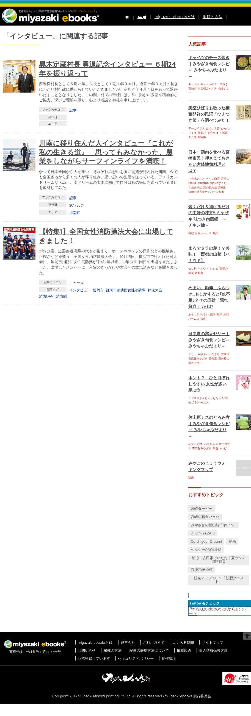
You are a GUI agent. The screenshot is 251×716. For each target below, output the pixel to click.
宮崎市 (192, 88)
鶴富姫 (202, 137)
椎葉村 (202, 133)
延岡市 (98, 290)
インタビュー (80, 290)
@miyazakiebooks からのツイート (219, 611)
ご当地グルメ (196, 178)
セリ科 (192, 268)
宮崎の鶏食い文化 (205, 516)
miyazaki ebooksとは (175, 16)
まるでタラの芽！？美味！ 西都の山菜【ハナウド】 (209, 254)
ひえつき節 (213, 128)
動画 (232, 541)
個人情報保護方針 (213, 650)
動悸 (219, 314)
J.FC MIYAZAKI (203, 533)
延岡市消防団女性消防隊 (125, 290)
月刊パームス (203, 233)
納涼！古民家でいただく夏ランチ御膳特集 (219, 560)
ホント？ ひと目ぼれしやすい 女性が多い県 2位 (209, 384)
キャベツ (193, 84)
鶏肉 (215, 233)
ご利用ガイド (153, 642)
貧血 (203, 319)
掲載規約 (184, 650)
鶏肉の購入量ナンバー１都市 (206, 192)
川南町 (74, 212)
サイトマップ (212, 642)
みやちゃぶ (211, 444)
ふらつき (193, 314)
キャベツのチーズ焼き (214, 84)
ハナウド (203, 268)
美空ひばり (214, 133)
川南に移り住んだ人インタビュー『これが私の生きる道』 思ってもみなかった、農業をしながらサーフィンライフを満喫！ (106, 152)
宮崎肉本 (203, 183)
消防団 (61, 296)
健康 (213, 314)
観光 (191, 477)
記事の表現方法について (149, 650)
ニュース (76, 282)
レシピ (214, 268)
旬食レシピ (220, 448)
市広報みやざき (207, 88)
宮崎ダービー (201, 508)
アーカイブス (196, 128)
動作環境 (169, 658)
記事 (72, 110)
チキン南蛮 (213, 178)
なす (200, 444)
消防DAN (46, 296)
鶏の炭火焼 (210, 187)
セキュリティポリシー (136, 658)
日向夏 (213, 358)
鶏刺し (222, 187)
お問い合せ (87, 650)
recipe (192, 444)
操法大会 (155, 290)
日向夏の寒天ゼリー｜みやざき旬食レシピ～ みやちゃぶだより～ (209, 340)
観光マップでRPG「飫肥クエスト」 (219, 580)
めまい (204, 314)
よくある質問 (183, 642)
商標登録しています (94, 658)
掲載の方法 (212, 16)
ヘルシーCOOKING (206, 549)
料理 (191, 233)
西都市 (199, 273)
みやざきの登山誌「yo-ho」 (213, 525)
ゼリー (192, 354)
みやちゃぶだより (209, 354)
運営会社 (128, 642)
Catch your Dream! (206, 541)
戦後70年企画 (202, 569)
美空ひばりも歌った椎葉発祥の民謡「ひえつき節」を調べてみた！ (209, 114)
